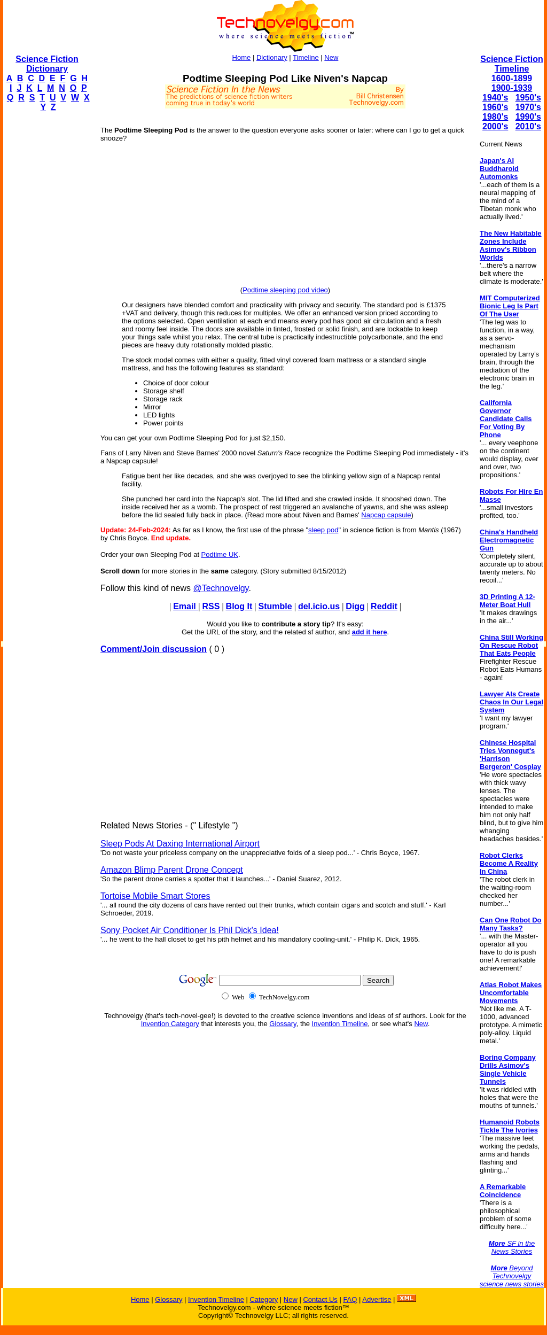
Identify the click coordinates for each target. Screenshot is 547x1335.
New (331, 57)
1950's (528, 97)
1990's (528, 116)
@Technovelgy (220, 588)
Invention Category (170, 1024)
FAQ (350, 1299)
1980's (495, 116)
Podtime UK (219, 554)
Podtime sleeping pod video (285, 290)
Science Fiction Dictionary (46, 64)
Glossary (282, 1024)
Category (263, 1299)
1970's (528, 107)
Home (241, 57)
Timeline (306, 57)
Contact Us (320, 1299)
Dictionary (271, 57)
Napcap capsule (386, 515)
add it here (369, 632)
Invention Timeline (340, 1024)
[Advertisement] (46, 281)
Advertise (376, 1299)
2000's (495, 126)
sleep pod (323, 530)
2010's (528, 126)
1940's (495, 97)
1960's (495, 107)
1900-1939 (512, 87)
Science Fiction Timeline (511, 64)
